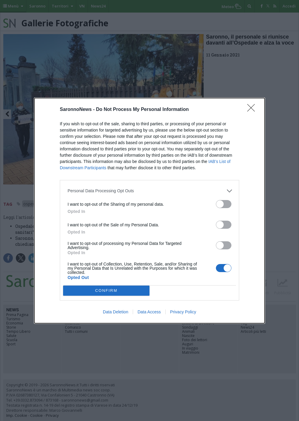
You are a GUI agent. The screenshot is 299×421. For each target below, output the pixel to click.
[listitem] (149, 191)
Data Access (149, 311)
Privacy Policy (183, 311)
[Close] (253, 109)
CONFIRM (106, 290)
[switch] (223, 204)
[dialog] (149, 210)
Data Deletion (115, 311)
